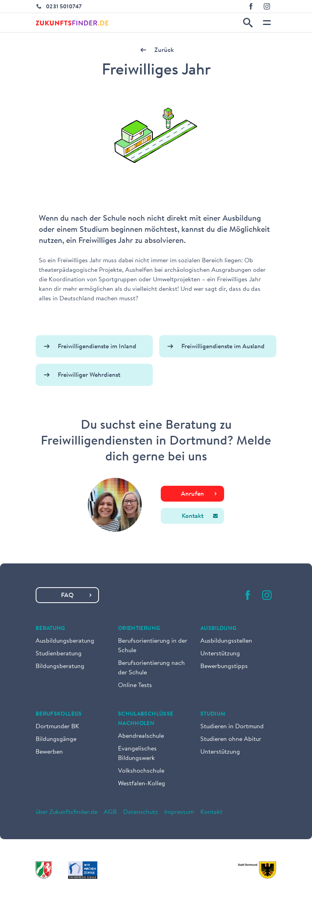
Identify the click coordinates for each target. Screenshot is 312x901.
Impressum (179, 812)
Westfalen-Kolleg (141, 784)
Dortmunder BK (57, 726)
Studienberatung (59, 654)
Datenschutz (140, 812)
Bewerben (49, 752)
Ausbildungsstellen (226, 641)
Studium (212, 714)
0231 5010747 (64, 7)
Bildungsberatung (60, 666)
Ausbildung (218, 629)
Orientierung (139, 629)
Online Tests (135, 685)
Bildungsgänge (56, 739)
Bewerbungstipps (224, 666)
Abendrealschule (141, 736)
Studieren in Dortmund (232, 726)
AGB (110, 812)
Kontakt (211, 812)
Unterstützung (220, 654)
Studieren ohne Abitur (230, 739)
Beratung (50, 629)
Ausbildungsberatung (65, 641)
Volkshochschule (141, 771)
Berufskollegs (59, 714)
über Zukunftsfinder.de (66, 812)
